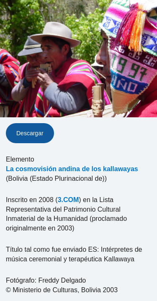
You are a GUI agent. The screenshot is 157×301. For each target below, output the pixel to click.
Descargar (30, 133)
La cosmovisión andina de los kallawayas (72, 168)
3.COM (68, 199)
